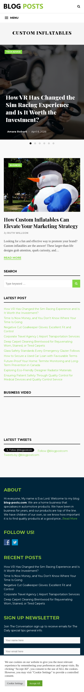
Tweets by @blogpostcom (21, 455)
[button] (11, 17)
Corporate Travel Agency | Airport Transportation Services (42, 336)
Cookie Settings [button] (15, 683)
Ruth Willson (17, 232)
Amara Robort (17, 131)
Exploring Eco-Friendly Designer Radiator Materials (37, 370)
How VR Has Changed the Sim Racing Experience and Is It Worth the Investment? (40, 108)
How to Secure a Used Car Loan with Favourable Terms (40, 356)
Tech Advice (13, 52)
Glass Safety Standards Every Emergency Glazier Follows (42, 350)
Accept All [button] (34, 683)
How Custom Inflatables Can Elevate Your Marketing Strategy (41, 222)
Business (15, 165)
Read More (12, 257)
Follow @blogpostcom (53, 451)
